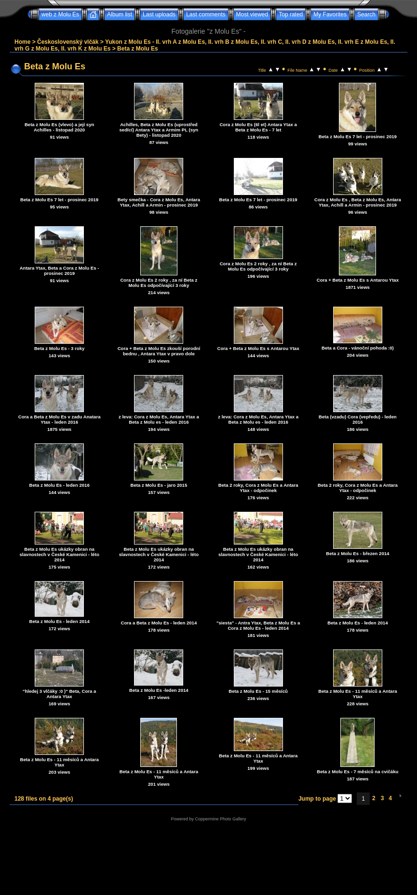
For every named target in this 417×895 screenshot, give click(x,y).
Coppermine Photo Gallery (220, 819)
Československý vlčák (67, 42)
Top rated (291, 14)
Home (22, 42)
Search (366, 14)
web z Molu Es (60, 14)
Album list (119, 14)
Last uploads (159, 14)
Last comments (205, 14)
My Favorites (330, 14)
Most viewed (252, 14)
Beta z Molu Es (137, 48)
